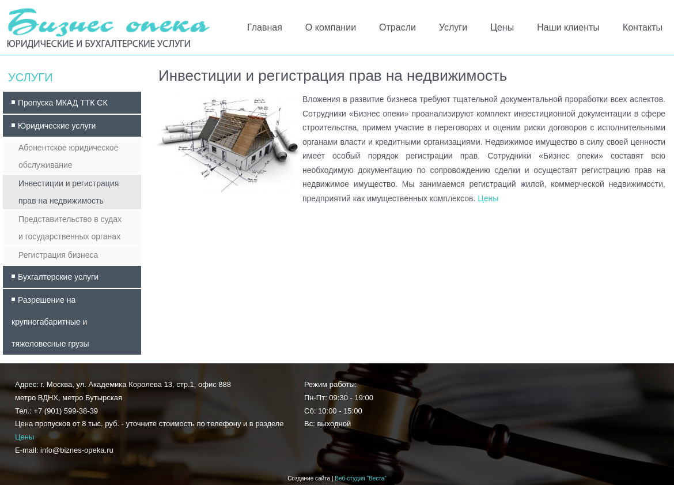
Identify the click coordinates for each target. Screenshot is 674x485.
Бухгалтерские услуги (58, 276)
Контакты (642, 27)
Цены (502, 27)
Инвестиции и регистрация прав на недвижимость (68, 192)
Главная (264, 27)
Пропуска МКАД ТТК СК (63, 102)
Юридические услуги (57, 125)
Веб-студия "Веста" (361, 478)
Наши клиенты (568, 27)
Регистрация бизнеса (58, 255)
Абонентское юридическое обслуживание (68, 156)
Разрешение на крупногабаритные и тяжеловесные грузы (50, 321)
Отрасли (397, 27)
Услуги (453, 27)
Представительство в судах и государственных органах (70, 228)
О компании (330, 27)
